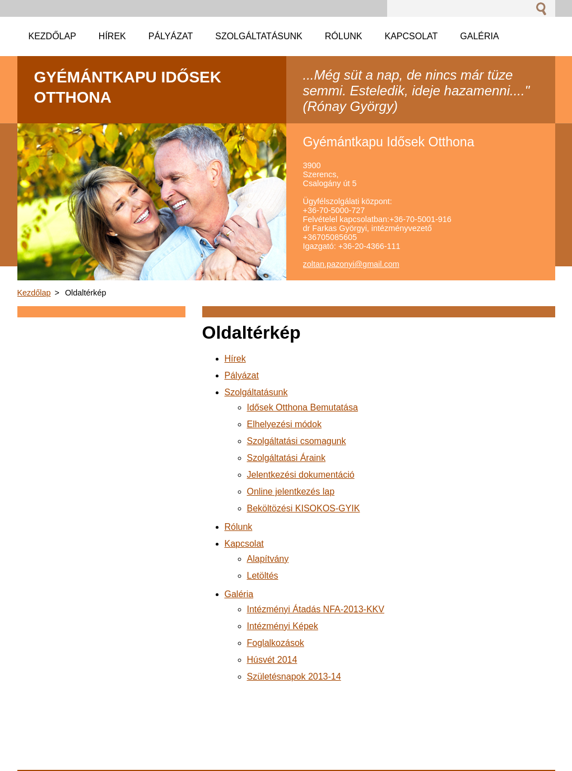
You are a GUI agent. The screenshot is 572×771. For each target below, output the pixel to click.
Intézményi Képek (282, 626)
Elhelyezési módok (284, 424)
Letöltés (262, 575)
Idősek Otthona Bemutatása (302, 407)
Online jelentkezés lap (291, 491)
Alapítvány (268, 559)
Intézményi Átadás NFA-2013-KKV (315, 609)
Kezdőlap (34, 292)
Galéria (239, 594)
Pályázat (242, 375)
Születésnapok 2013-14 (294, 676)
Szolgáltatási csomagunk (296, 441)
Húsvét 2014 (272, 659)
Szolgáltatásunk (256, 392)
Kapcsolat (244, 543)
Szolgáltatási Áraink (286, 458)
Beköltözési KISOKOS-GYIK (303, 508)
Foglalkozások (275, 643)
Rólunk (239, 527)
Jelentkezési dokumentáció (301, 474)
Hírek (235, 358)
